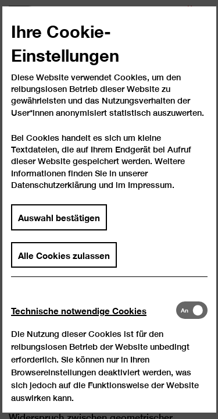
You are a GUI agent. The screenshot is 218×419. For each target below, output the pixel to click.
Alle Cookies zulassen (64, 263)
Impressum (150, 194)
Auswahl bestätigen (59, 226)
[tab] (93, 320)
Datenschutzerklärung (54, 194)
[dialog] (109, 209)
